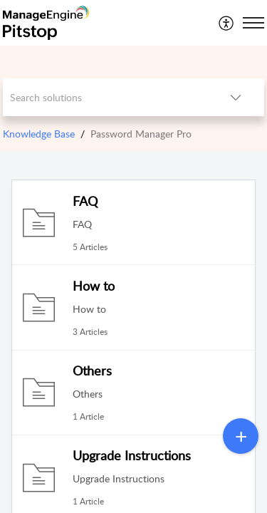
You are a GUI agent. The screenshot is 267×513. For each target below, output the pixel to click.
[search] (105, 97)
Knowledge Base (39, 133)
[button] (227, 22)
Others (92, 370)
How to (94, 286)
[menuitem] (227, 22)
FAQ (85, 201)
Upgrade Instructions (132, 455)
